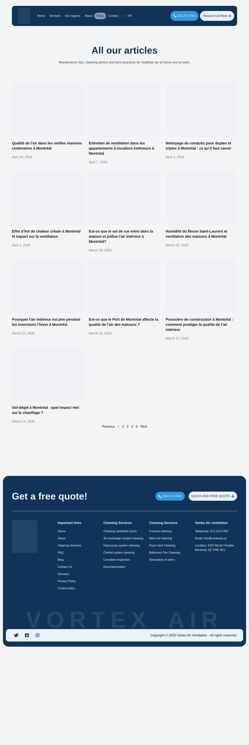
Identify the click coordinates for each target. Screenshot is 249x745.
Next (143, 426)
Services (55, 15)
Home (41, 15)
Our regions (72, 15)
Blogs (100, 15)
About (88, 15)
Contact (113, 15)
